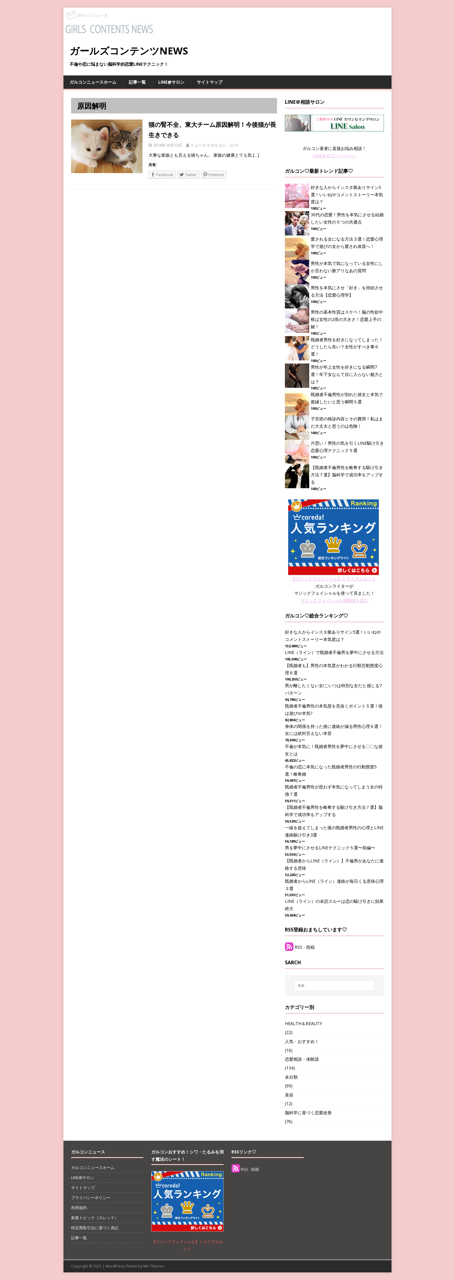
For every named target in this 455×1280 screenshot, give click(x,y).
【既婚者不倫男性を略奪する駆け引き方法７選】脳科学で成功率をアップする (347, 474)
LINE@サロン (171, 82)
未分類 (291, 1077)
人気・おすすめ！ (302, 1041)
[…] (256, 155)
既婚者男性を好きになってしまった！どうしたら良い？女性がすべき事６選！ (347, 347)
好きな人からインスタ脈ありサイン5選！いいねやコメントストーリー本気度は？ (347, 194)
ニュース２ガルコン (208, 145)
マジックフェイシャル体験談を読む (334, 600)
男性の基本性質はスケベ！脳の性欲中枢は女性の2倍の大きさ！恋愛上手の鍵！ (347, 319)
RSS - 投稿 (305, 947)
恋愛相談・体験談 (302, 1059)
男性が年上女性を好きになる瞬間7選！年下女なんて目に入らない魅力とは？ (347, 374)
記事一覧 (137, 82)
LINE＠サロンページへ (334, 155)
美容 (289, 1095)
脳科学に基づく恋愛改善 (308, 1112)
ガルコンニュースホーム (93, 82)
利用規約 (79, 1207)
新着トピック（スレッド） (94, 1217)
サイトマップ (209, 82)
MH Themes (153, 1266)
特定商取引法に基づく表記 (94, 1227)
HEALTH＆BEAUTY (303, 1023)
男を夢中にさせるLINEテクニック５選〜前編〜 (330, 847)
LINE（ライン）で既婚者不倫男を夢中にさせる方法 (334, 652)
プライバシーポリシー (91, 1197)
